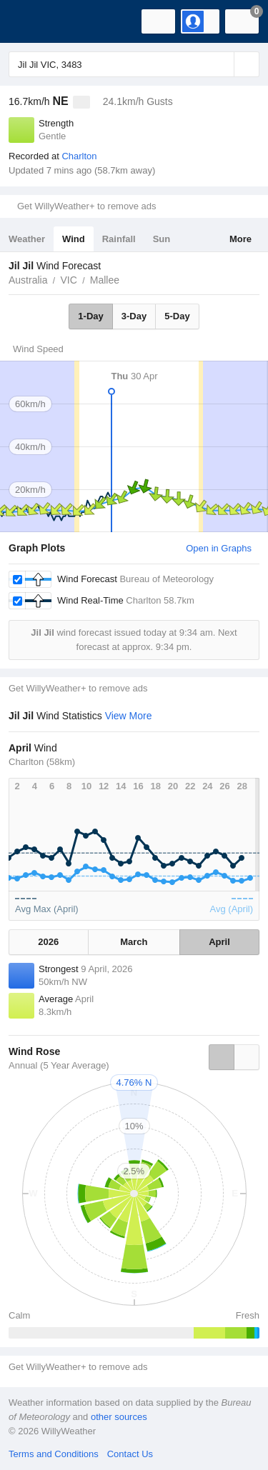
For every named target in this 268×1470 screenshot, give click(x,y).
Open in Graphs (219, 548)
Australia (28, 280)
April (219, 941)
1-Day (90, 316)
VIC (68, 280)
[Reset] (221, 64)
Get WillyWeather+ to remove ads (86, 206)
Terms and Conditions (54, 1454)
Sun (162, 239)
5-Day (176, 316)
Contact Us (130, 1454)
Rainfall (119, 239)
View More (128, 715)
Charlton (78, 156)
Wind (73, 239)
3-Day (134, 316)
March (133, 941)
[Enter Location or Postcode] (134, 64)
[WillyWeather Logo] (32, 21)
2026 (48, 941)
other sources (119, 1416)
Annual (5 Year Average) (59, 1065)
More (240, 239)
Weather (27, 239)
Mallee (104, 280)
